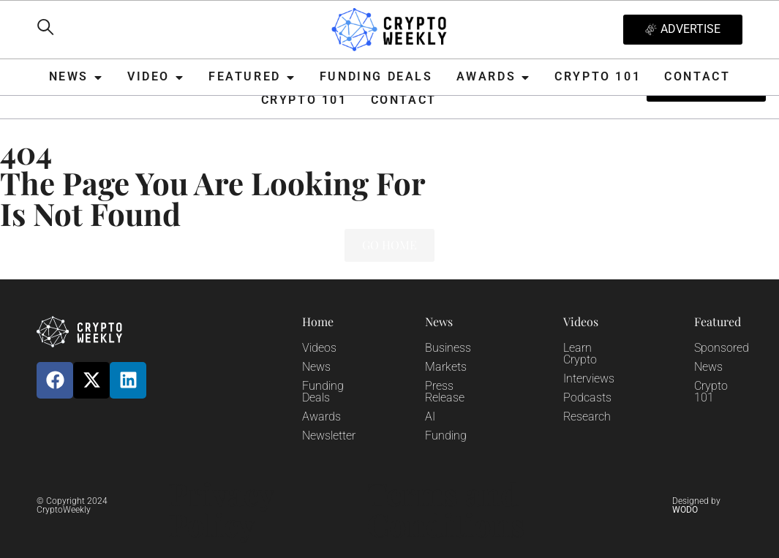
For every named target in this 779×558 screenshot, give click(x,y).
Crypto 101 (711, 391)
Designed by (696, 505)
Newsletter (328, 435)
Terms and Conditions (445, 509)
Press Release (444, 391)
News (316, 367)
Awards (321, 416)
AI (430, 416)
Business (448, 348)
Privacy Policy (221, 509)
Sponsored (721, 348)
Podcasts (587, 397)
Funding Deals (323, 391)
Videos (319, 348)
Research (587, 416)
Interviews (588, 378)
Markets (446, 367)
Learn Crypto (580, 353)
